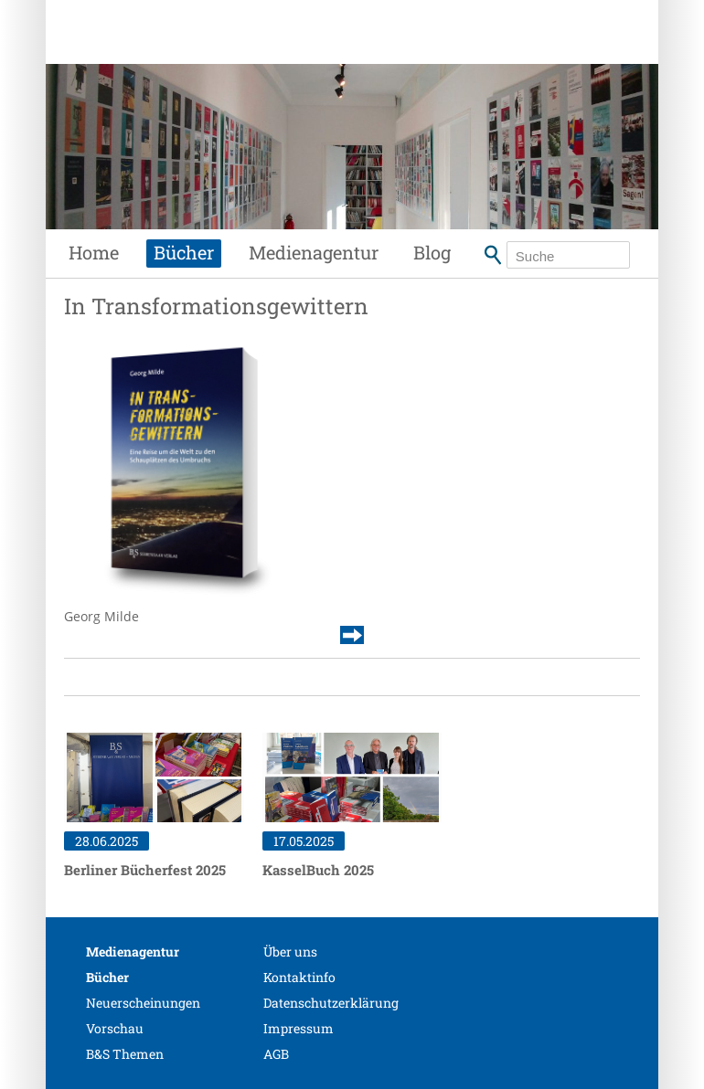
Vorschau (115, 1028)
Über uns (290, 951)
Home (94, 252)
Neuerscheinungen (143, 1002)
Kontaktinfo (299, 977)
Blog (432, 252)
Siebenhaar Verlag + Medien (201, 50)
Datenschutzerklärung (331, 1002)
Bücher (184, 252)
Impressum (298, 1028)
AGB (276, 1054)
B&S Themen (125, 1054)
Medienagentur (314, 252)
